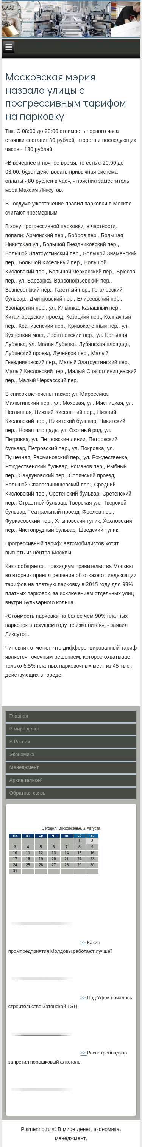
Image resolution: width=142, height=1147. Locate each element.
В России (19, 742)
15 (79, 853)
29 (79, 865)
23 (92, 859)
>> (83, 943)
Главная (18, 716)
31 (15, 871)
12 (41, 853)
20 (53, 859)
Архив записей (26, 780)
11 (28, 853)
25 (28, 865)
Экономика (21, 754)
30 (92, 865)
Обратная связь (27, 793)
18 (28, 859)
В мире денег (24, 729)
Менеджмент (24, 767)
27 (53, 865)
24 (15, 865)
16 (92, 853)
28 (66, 865)
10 (15, 853)
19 (41, 859)
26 (41, 865)
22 (79, 859)
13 (53, 853)
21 (66, 859)
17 (15, 859)
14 (66, 853)
